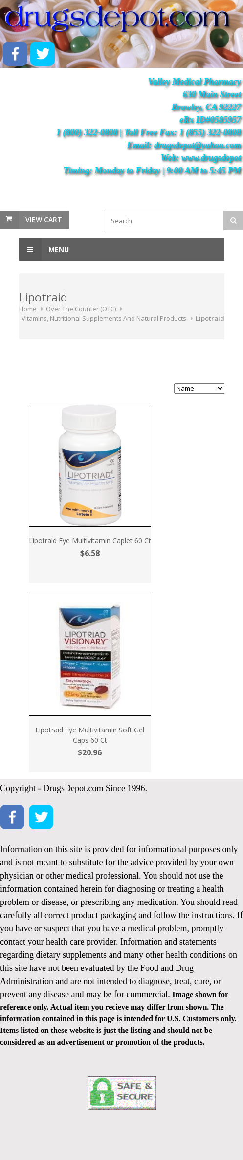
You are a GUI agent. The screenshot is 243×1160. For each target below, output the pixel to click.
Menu (44, 249)
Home (28, 308)
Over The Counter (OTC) (81, 308)
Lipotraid (210, 318)
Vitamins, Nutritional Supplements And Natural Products (104, 318)
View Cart (43, 219)
